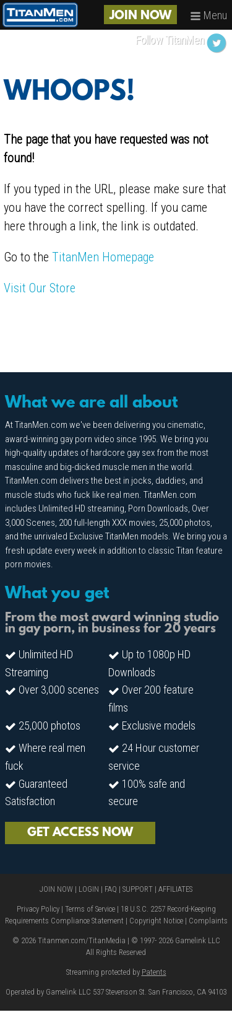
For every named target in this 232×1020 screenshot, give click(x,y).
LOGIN (89, 889)
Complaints (208, 920)
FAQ (111, 889)
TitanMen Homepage (103, 257)
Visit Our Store (39, 288)
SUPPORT (137, 889)
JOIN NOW (140, 16)
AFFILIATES (175, 889)
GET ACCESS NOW (80, 833)
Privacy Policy (38, 908)
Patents (154, 972)
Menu (208, 15)
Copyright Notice (156, 920)
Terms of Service (90, 908)
